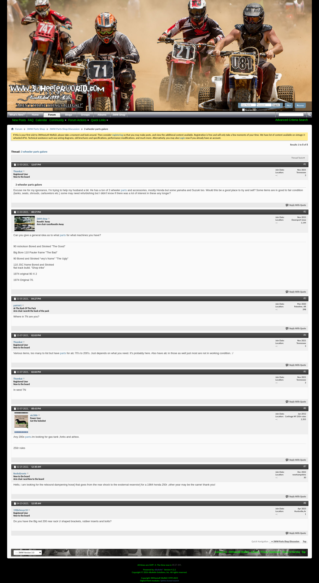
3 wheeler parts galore (34, 151)
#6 (305, 408)
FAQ (31, 120)
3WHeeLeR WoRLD (238, 551)
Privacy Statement (271, 551)
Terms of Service (291, 551)
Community (56, 120)
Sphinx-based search (170, 580)
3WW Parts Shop (36, 128)
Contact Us (221, 551)
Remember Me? (249, 110)
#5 (305, 371)
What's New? (17, 114)
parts (124, 190)
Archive (255, 551)
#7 (305, 466)
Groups (85, 114)
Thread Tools (297, 157)
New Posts (19, 120)
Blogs (68, 114)
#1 (305, 164)
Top (304, 541)
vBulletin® (159, 569)
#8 (305, 503)
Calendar (41, 120)
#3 (305, 298)
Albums (101, 114)
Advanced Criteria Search (291, 119)
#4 (305, 335)
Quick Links (98, 120)
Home (35, 114)
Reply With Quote (296, 205)
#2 (305, 211)
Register (300, 105)
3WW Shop (119, 114)
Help (289, 105)
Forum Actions (77, 120)
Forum (52, 114)
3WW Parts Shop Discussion (65, 128)
